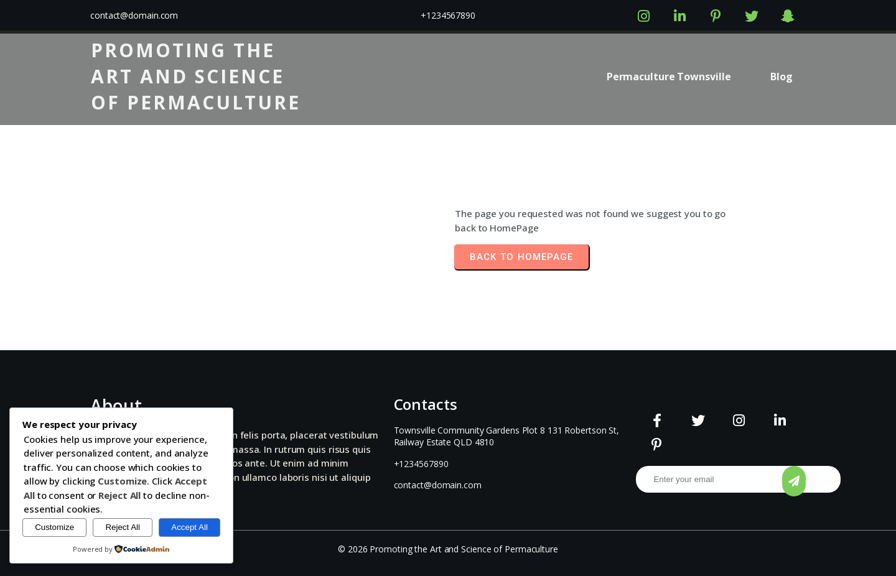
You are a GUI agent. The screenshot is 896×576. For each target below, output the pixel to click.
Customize (54, 527)
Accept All (189, 527)
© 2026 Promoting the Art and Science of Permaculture (448, 549)
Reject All (122, 527)
